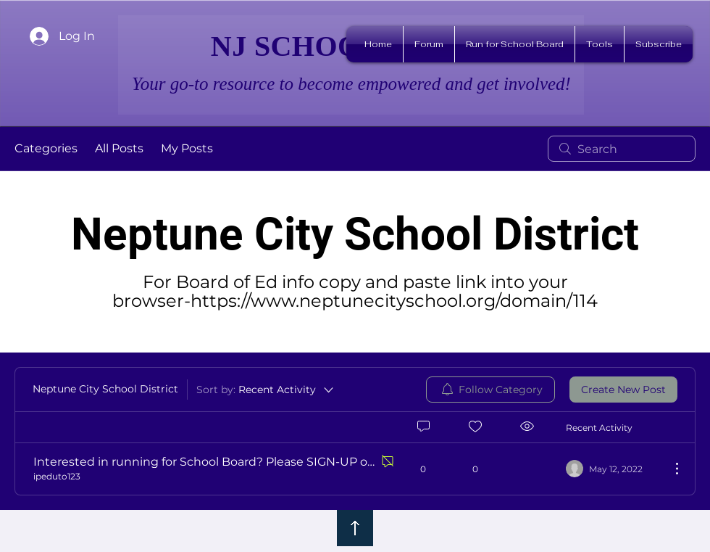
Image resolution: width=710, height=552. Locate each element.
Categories (46, 148)
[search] (622, 149)
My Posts (187, 148)
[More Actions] (669, 468)
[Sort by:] (265, 389)
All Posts (119, 148)
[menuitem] (490, 389)
